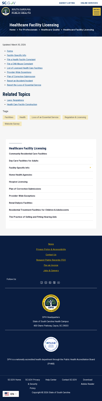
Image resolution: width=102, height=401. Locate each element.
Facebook (41, 282)
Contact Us (51, 254)
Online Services (89, 3)
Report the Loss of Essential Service (24, 85)
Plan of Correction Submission (21, 76)
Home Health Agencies (20, 175)
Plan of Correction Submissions (25, 189)
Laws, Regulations (15, 100)
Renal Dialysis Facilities (20, 203)
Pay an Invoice (51, 265)
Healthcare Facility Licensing (27, 148)
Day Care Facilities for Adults (23, 160)
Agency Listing (67, 3)
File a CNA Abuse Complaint (20, 64)
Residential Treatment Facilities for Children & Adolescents (39, 210)
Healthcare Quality (50, 29)
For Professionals (28, 29)
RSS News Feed (50, 282)
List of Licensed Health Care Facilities (24, 68)
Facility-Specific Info (16, 55)
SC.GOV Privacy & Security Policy (32, 383)
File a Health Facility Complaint (21, 59)
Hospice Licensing (18, 182)
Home (13, 29)
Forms (10, 51)
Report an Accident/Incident (20, 80)
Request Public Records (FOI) (51, 260)
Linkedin (46, 282)
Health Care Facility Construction (22, 104)
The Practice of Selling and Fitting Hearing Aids (33, 217)
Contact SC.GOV (69, 379)
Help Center (50, 379)
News (51, 244)
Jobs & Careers (51, 270)
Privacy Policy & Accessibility (51, 249)
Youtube (58, 282)
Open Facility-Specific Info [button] (90, 167)
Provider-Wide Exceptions (19, 72)
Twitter (54, 282)
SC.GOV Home (14, 379)
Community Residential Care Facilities (28, 153)
